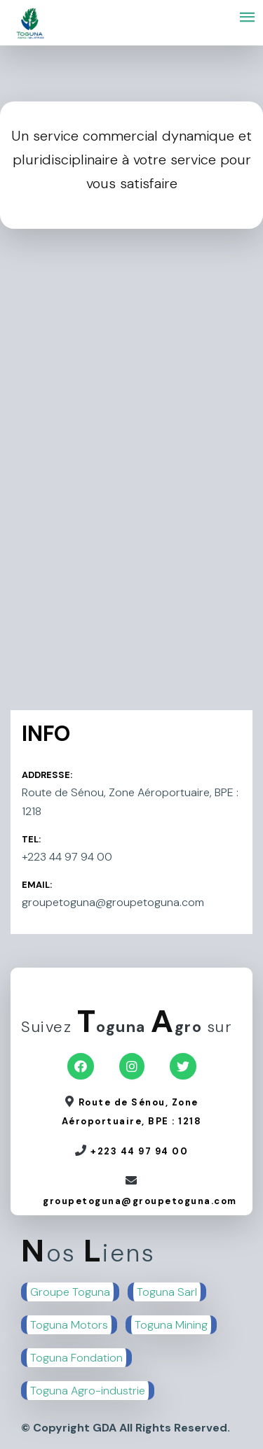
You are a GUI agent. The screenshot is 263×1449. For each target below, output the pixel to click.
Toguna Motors (69, 1324)
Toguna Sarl (167, 1292)
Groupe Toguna (70, 1292)
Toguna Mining (171, 1324)
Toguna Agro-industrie (87, 1390)
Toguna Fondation (76, 1357)
